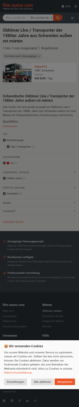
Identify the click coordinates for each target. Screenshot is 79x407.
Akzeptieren (64, 382)
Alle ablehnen (42, 382)
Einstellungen (15, 382)
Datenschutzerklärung (18, 372)
